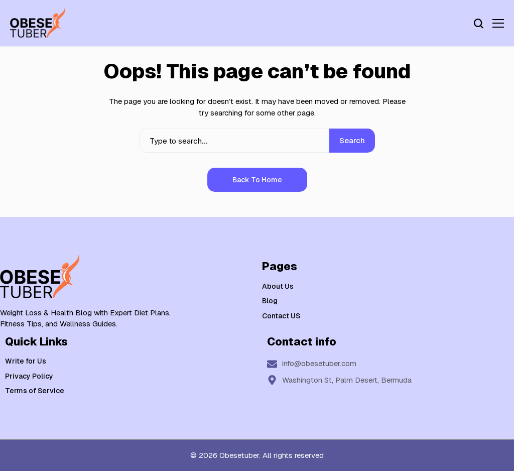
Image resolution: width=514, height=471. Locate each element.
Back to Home (257, 179)
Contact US (281, 315)
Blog (270, 300)
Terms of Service (34, 390)
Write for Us (25, 361)
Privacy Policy (29, 376)
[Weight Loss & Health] (37, 23)
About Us (278, 286)
